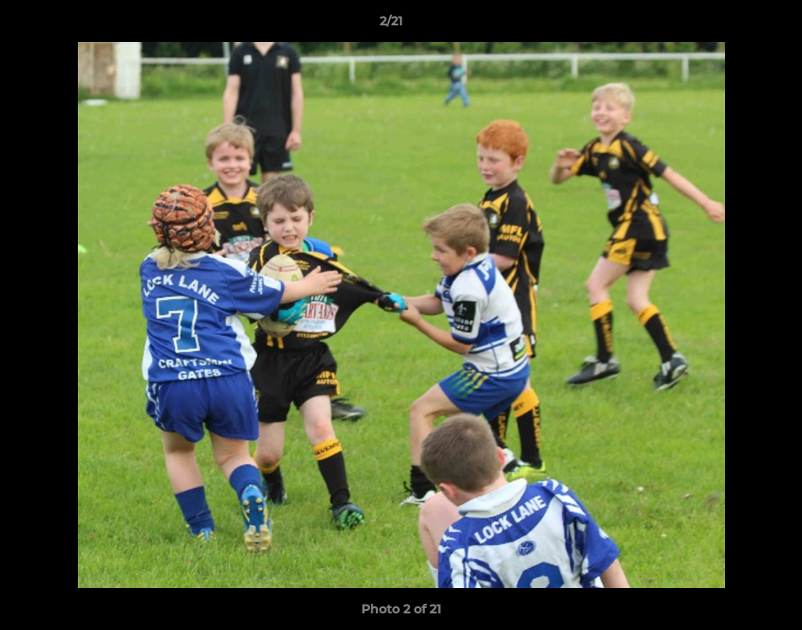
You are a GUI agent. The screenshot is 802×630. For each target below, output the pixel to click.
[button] (728, 25)
